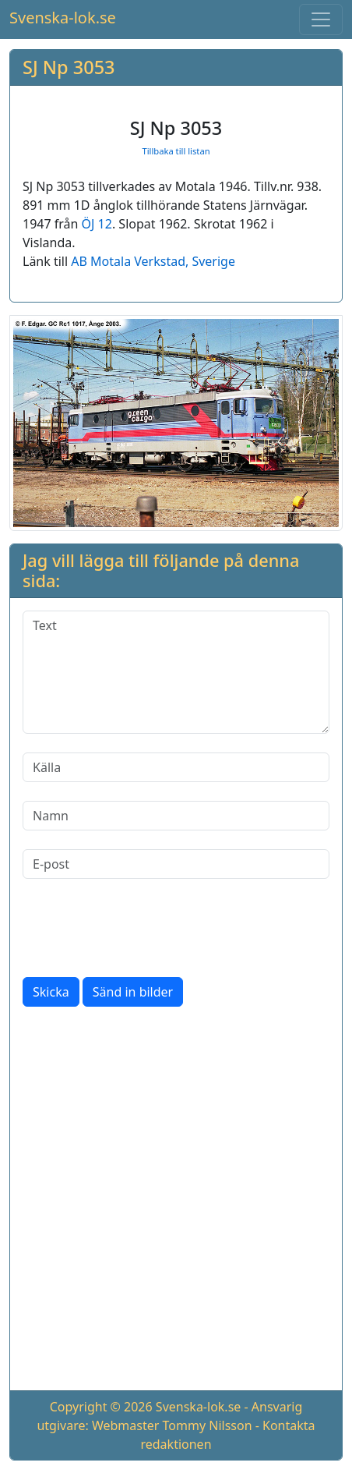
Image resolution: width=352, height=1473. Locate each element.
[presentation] (141, 928)
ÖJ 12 (97, 223)
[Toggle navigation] (321, 19)
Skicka (51, 991)
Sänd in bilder (133, 991)
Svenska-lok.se (62, 17)
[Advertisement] (176, 1201)
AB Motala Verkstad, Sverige (153, 261)
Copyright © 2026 (101, 1406)
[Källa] (176, 767)
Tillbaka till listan (175, 151)
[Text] (176, 672)
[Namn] (176, 815)
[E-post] (176, 864)
